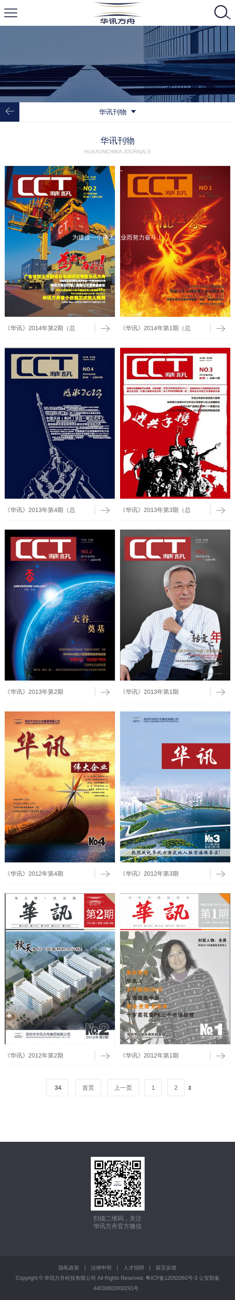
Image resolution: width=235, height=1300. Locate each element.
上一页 (123, 1087)
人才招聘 (134, 1268)
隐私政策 (69, 1268)
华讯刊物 (117, 112)
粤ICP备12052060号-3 (171, 1278)
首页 (88, 1087)
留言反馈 (166, 1268)
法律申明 (101, 1268)
